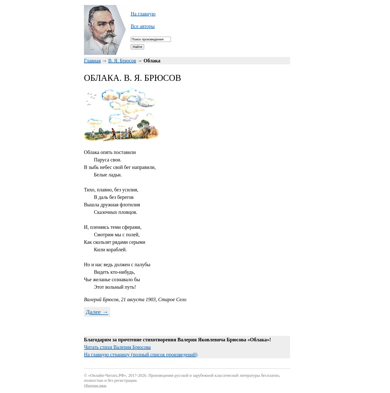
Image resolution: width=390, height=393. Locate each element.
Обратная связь (95, 386)
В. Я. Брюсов (122, 60)
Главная (92, 60)
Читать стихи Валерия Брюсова (117, 347)
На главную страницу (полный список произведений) (140, 354)
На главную (143, 13)
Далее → (97, 312)
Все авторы (143, 26)
